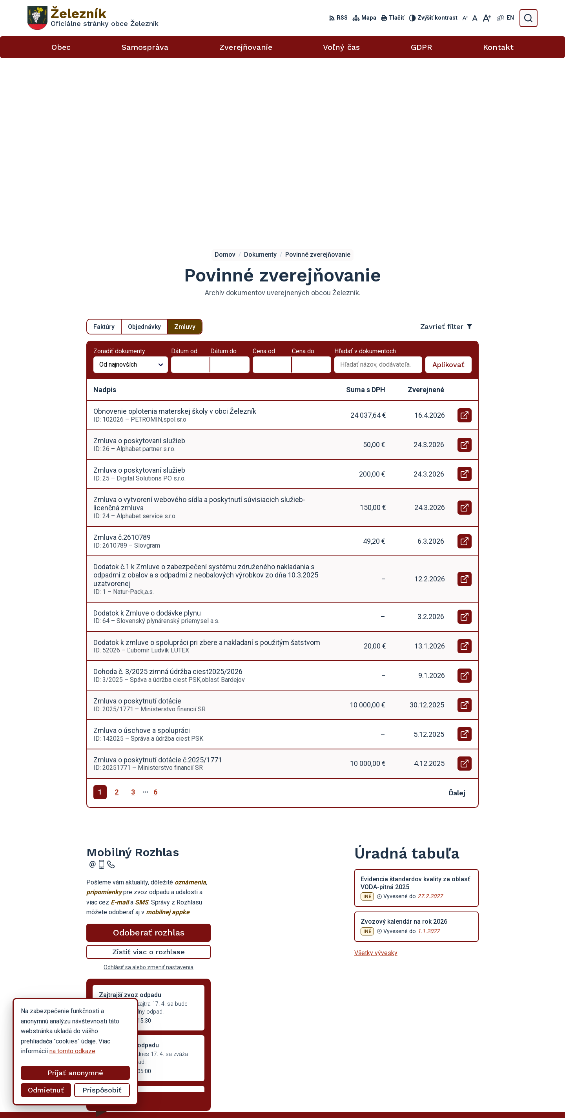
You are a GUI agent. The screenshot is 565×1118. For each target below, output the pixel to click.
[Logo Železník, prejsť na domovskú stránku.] (93, 18)
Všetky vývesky (375, 780)
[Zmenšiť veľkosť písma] (465, 18)
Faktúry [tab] (104, 154)
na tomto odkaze (72, 1051)
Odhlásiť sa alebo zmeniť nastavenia (148, 795)
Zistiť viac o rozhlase (148, 779)
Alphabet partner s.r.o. (315, 1097)
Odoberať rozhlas (148, 760)
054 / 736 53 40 (464, 1052)
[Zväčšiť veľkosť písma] (487, 18)
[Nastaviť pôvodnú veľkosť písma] (475, 18)
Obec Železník (418, 1097)
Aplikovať (452, 194)
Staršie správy (112, 927)
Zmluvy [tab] (184, 154)
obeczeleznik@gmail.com (477, 1061)
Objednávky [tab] (144, 154)
